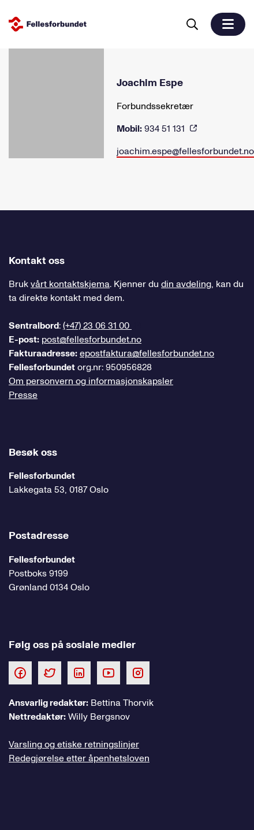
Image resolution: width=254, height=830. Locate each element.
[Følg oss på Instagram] (138, 672)
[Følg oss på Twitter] (49, 672)
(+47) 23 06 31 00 (97, 325)
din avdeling (186, 284)
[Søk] (192, 24)
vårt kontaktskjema (70, 284)
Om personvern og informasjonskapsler (91, 381)
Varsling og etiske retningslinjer (74, 744)
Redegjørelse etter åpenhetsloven (79, 758)
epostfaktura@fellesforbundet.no (147, 353)
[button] (228, 24)
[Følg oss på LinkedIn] (79, 672)
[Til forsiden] (91, 24)
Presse (23, 395)
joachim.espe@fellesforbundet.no (185, 151)
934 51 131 (152, 128)
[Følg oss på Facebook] (20, 672)
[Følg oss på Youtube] (108, 672)
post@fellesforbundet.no (91, 339)
